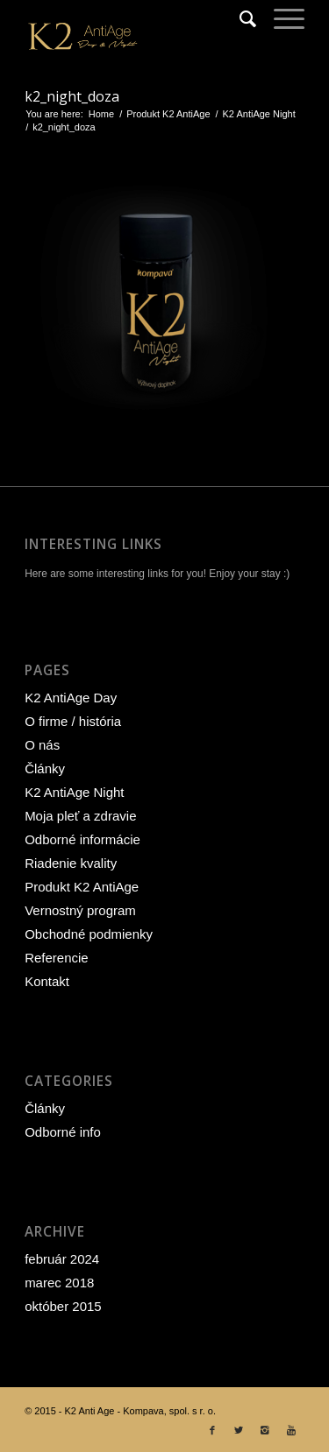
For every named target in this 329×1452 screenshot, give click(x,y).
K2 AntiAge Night (259, 114)
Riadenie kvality (71, 863)
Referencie (57, 957)
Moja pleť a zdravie (80, 815)
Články (45, 768)
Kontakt (47, 981)
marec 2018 (59, 1282)
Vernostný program (80, 910)
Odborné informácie (82, 839)
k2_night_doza (72, 96)
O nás (42, 744)
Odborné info (63, 1131)
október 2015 (63, 1306)
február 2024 (62, 1258)
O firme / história (73, 721)
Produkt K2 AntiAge (168, 114)
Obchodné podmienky (89, 934)
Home (101, 114)
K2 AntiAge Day (71, 697)
